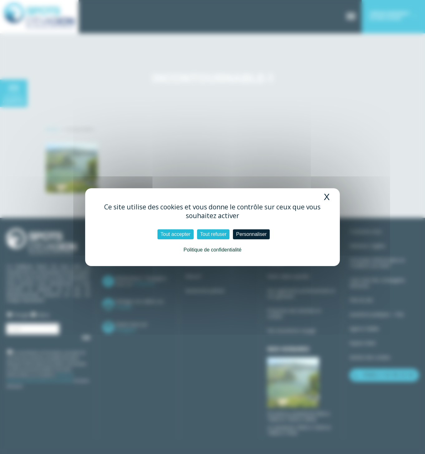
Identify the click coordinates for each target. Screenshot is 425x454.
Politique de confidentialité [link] (213, 249)
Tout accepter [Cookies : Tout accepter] (176, 234)
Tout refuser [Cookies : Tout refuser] (213, 234)
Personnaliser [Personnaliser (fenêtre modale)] (251, 234)
